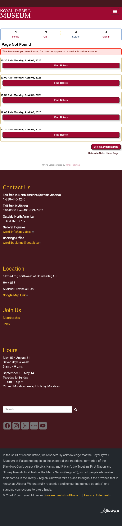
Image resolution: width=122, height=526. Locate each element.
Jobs (6, 324)
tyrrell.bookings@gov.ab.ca (22, 243)
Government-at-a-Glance (63, 495)
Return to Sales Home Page (103, 153)
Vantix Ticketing (73, 165)
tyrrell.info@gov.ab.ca (19, 232)
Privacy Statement (98, 495)
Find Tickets (61, 65)
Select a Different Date (106, 147)
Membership (11, 318)
